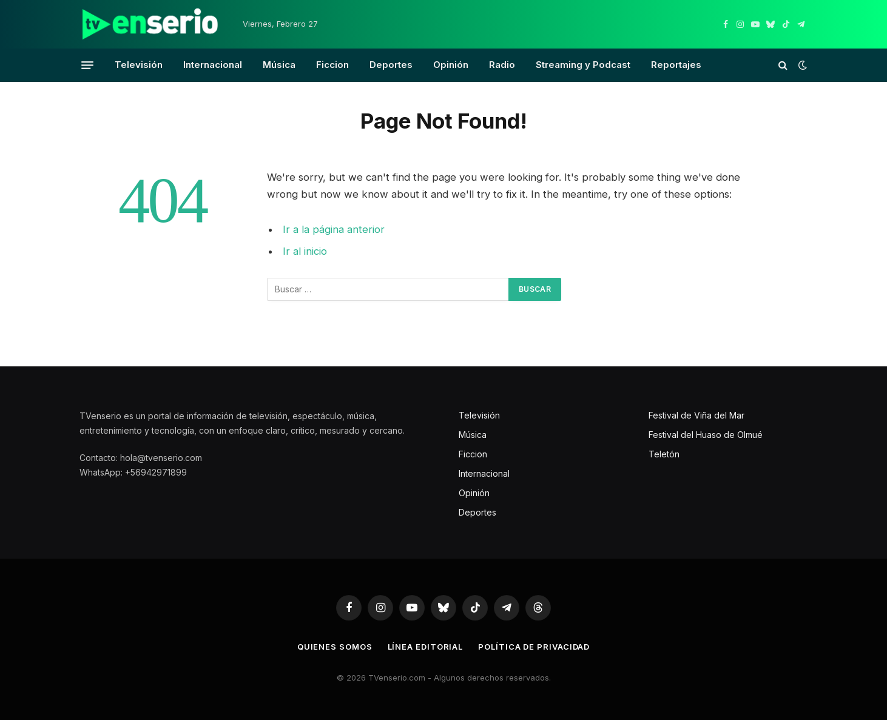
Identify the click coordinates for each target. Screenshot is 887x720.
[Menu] (87, 65)
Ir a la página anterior (334, 229)
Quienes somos (335, 646)
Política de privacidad (534, 646)
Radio (502, 64)
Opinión (450, 64)
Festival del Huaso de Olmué (706, 434)
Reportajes (676, 64)
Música (279, 64)
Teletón (664, 454)
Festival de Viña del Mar (696, 415)
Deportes (391, 64)
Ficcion (332, 64)
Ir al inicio (305, 251)
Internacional (212, 64)
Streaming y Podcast (583, 64)
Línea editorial (426, 646)
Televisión (139, 64)
